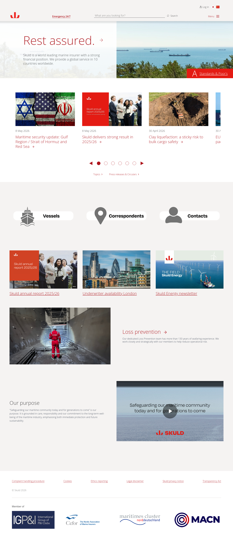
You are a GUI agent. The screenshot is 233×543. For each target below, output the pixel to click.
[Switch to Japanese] (213, 7)
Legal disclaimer (135, 481)
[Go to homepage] (31, 15)
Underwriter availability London (110, 293)
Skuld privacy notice (173, 481)
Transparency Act (212, 481)
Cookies (67, 481)
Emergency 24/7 (61, 16)
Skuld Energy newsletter (176, 293)
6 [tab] (134, 163)
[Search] (172, 15)
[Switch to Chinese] (218, 7)
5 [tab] (127, 163)
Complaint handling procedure (28, 481)
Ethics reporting (99, 481)
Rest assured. (59, 40)
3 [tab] (113, 163)
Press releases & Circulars (124, 174)
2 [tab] (106, 163)
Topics (98, 174)
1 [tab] (98, 163)
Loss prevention (142, 332)
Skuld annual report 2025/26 (34, 293)
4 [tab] (120, 163)
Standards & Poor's (214, 73)
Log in (204, 7)
